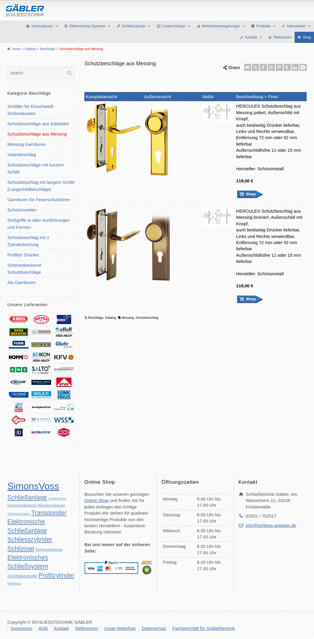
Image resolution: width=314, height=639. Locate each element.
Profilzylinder (56, 575)
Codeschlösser (176, 26)
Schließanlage (27, 497)
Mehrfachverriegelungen (223, 26)
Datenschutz (154, 628)
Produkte (266, 26)
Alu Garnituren (21, 282)
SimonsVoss (33, 486)
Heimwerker (299, 26)
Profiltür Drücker (23, 254)
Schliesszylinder (29, 539)
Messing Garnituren (26, 144)
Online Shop (96, 500)
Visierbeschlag (21, 154)
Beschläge (95, 317)
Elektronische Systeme (90, 26)
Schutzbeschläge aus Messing (37, 133)
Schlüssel (20, 548)
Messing (128, 317)
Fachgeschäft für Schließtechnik (203, 628)
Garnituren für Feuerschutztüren (38, 199)
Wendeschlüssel (51, 505)
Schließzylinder (136, 26)
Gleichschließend (21, 505)
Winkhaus (14, 583)
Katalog (110, 317)
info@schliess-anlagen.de (271, 525)
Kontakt (253, 37)
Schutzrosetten (22, 209)
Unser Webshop (119, 628)
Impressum (21, 628)
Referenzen (282, 37)
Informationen (44, 26)
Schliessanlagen (18, 513)
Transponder (49, 512)
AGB (43, 628)
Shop (307, 37)
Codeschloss (57, 498)
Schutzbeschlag (147, 317)
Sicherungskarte (48, 549)
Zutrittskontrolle (22, 575)
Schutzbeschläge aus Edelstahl (37, 123)
